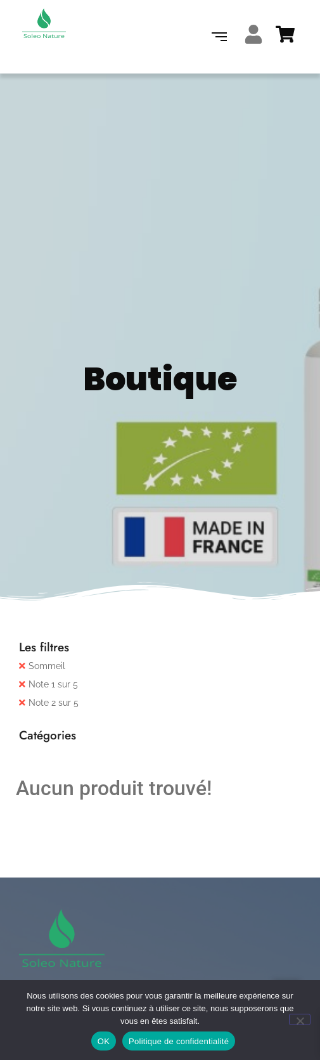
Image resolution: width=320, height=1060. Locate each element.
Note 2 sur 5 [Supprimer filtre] (54, 703)
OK (104, 1041)
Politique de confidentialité (179, 1041)
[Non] (299, 1019)
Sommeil (47, 666)
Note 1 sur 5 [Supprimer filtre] (53, 684)
